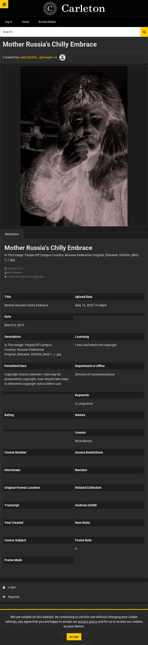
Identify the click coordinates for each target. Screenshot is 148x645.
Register (11, 597)
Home (25, 21)
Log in (8, 21)
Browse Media (47, 21)
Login (9, 587)
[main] (74, 332)
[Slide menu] (4, 4)
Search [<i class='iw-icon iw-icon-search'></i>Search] (144, 31)
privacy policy (87, 621)
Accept (74, 637)
